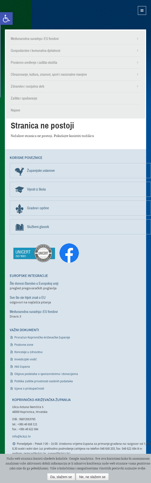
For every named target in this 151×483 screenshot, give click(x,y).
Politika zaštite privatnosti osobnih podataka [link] (43, 381)
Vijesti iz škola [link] (36, 189)
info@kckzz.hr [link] (21, 436)
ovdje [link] (141, 468)
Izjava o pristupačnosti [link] (29, 388)
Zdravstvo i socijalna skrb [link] (27, 86)
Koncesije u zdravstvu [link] (28, 352)
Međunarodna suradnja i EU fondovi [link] (35, 38)
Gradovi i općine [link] (38, 208)
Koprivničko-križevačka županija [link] (28, 15)
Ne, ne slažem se (92, 477)
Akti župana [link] (22, 366)
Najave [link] (15, 110)
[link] (6, 18)
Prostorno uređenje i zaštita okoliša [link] (34, 62)
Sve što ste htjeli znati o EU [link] (28, 297)
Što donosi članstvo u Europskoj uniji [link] (34, 283)
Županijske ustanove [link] (41, 170)
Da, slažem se (61, 477)
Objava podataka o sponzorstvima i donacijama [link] (46, 374)
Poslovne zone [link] (23, 344)
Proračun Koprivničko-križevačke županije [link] (42, 337)
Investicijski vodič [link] (25, 359)
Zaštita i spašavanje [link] (24, 98)
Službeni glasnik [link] (38, 226)
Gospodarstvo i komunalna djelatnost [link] (35, 50)
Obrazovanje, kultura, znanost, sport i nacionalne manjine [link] (49, 74)
